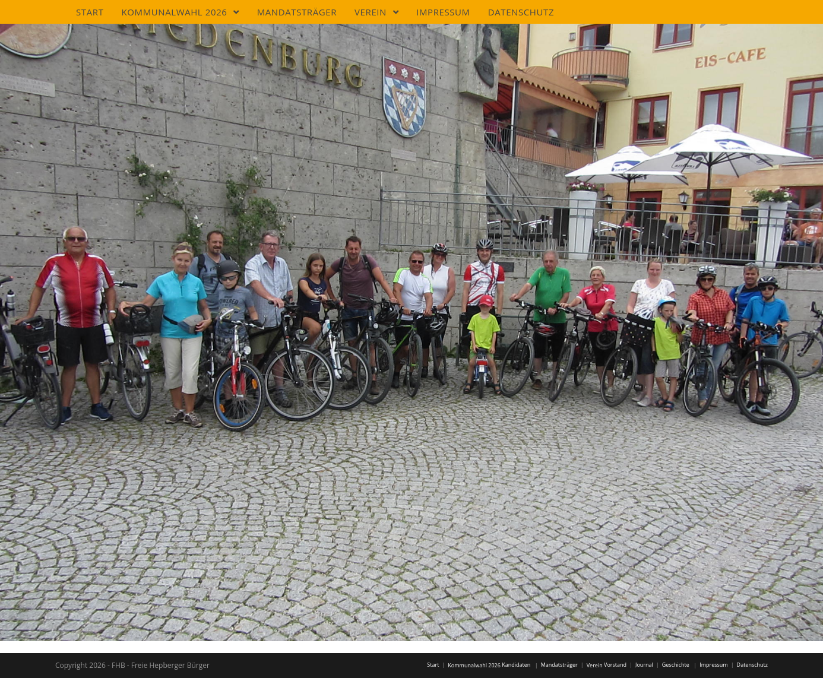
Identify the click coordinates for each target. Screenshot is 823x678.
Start (433, 665)
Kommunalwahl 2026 (474, 665)
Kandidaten (516, 665)
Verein (595, 665)
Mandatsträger (559, 665)
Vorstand (615, 665)
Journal (644, 665)
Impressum (713, 665)
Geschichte (675, 665)
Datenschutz (752, 665)
